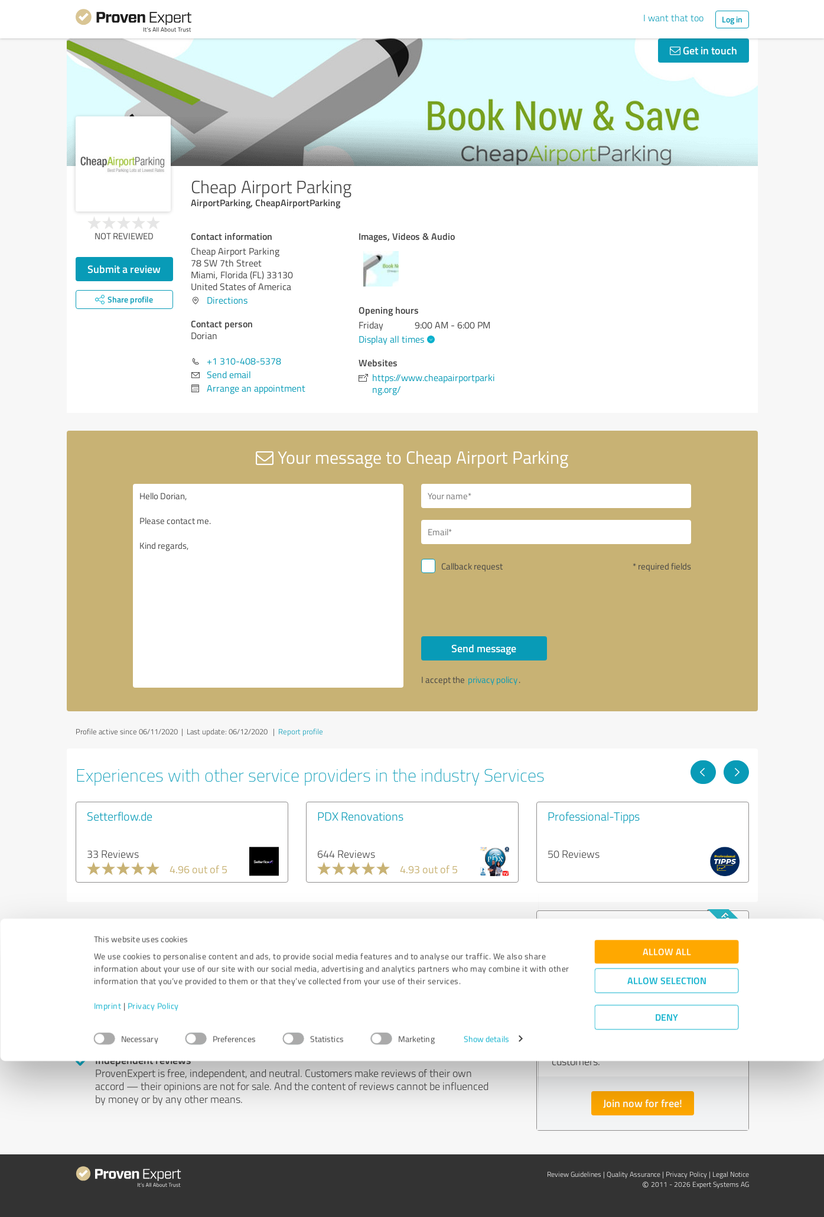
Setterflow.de (119, 816)
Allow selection (666, 1136)
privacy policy (492, 679)
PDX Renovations (360, 816)
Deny (666, 1173)
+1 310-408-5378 (244, 360)
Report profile (300, 731)
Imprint (108, 1161)
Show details (486, 1194)
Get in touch (703, 50)
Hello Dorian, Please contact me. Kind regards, (268, 586)
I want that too (673, 17)
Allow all (667, 1107)
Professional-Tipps (594, 816)
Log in (732, 19)
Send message (483, 648)
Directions (227, 300)
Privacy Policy (153, 1161)
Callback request (472, 566)
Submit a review (124, 268)
